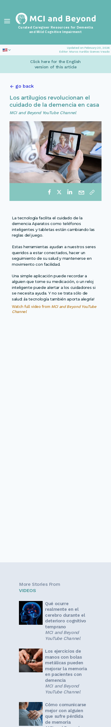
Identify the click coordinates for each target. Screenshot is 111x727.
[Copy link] (92, 192)
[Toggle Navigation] (7, 21)
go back (24, 86)
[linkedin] (69, 192)
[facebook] (49, 192)
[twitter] (59, 192)
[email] (81, 192)
